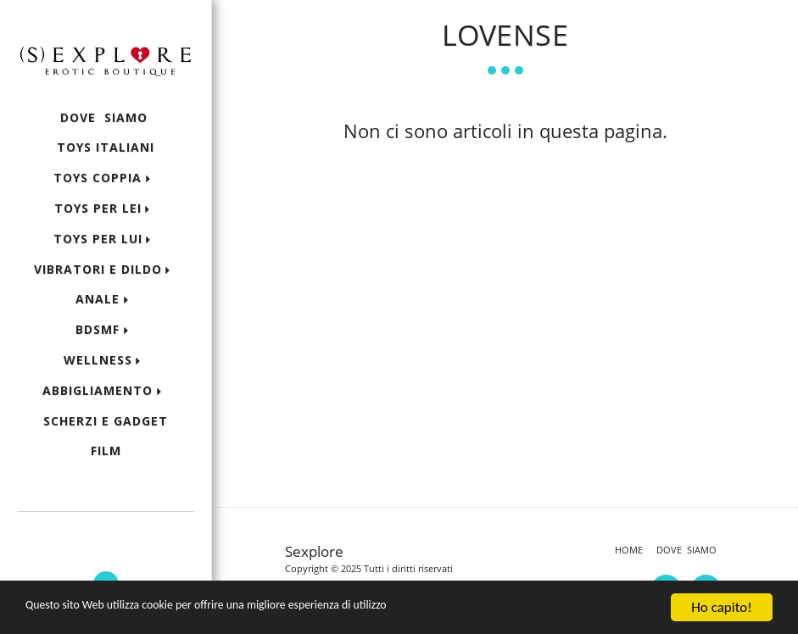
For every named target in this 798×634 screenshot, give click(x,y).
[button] (105, 533)
